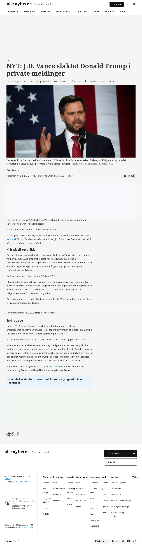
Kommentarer (59, 488)
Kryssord (105, 506)
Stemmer (29, 11)
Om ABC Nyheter (118, 482)
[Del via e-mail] (133, 176)
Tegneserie (94, 526)
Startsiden (94, 482)
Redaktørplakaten (22, 501)
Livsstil (45, 11)
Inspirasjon (62, 11)
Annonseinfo (116, 494)
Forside (46, 482)
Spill (95, 11)
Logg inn (117, 4)
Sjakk (103, 494)
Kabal (103, 512)
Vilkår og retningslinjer (120, 506)
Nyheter (12, 11)
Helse (69, 498)
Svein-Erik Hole (25, 481)
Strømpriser (95, 520)
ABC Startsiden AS (27, 527)
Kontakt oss (112, 453)
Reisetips (80, 488)
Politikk (46, 514)
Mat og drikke (82, 500)
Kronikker (57, 494)
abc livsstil (119, 541)
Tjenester (80, 11)
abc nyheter (103, 541)
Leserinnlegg (58, 500)
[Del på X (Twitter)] (129, 176)
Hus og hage (81, 494)
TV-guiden (94, 508)
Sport (45, 508)
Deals (78, 506)
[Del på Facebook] (125, 176)
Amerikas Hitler (55, 366)
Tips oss (110, 461)
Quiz (103, 488)
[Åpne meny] (127, 4)
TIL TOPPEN (11, 541)
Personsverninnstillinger (121, 500)
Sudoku (104, 500)
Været (92, 514)
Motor (69, 504)
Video (123, 11)
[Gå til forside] (57, 4)
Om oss (109, 11)
